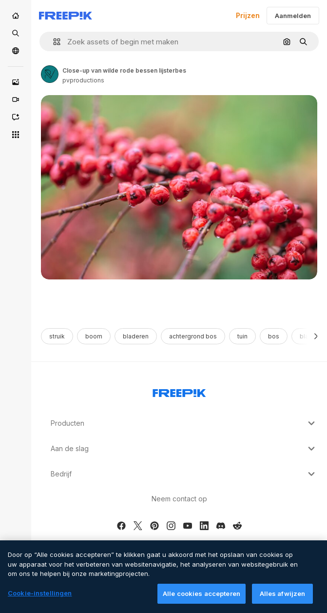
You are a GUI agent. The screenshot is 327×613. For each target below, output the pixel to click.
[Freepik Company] (179, 391)
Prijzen (248, 15)
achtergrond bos (193, 336)
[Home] (15, 15)
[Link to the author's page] (49, 74)
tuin (242, 336)
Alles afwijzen (283, 598)
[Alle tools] (15, 134)
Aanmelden (293, 16)
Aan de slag (184, 449)
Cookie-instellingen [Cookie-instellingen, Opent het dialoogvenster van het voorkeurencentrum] (40, 598)
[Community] (15, 51)
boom (93, 336)
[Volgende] (316, 336)
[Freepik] (65, 16)
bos (273, 336)
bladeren (136, 336)
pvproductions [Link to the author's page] (83, 80)
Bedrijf (184, 474)
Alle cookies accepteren (201, 598)
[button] (52, 41)
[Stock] (15, 33)
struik (57, 336)
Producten (184, 423)
